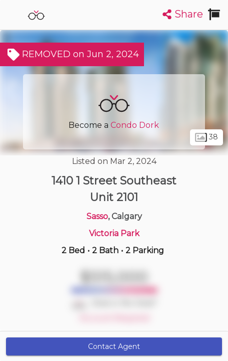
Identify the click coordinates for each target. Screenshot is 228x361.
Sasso (97, 216)
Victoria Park (114, 233)
